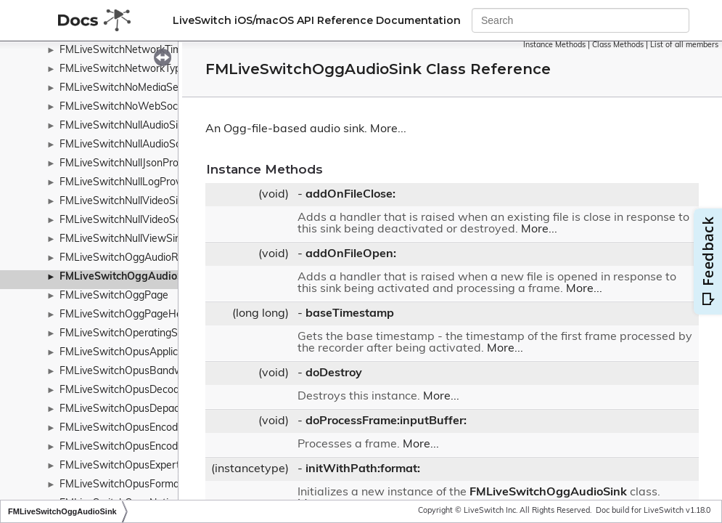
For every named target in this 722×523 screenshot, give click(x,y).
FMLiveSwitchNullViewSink (123, 239)
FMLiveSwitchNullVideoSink (124, 201)
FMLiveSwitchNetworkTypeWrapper (144, 69)
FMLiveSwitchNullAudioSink (124, 126)
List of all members (684, 45)
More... (388, 129)
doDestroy (333, 373)
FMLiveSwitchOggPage (114, 296)
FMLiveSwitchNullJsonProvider (130, 163)
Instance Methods (554, 45)
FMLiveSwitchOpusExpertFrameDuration (155, 466)
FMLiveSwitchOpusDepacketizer (135, 409)
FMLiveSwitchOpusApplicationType (141, 352)
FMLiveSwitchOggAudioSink (129, 277)
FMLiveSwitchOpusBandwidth (130, 371)
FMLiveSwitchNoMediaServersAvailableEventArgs (176, 88)
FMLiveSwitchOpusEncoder (123, 428)
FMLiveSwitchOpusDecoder (124, 390)
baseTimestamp (349, 314)
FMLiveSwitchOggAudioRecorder (137, 258)
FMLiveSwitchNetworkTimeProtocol (143, 50)
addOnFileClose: (350, 194)
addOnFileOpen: (350, 254)
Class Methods (618, 45)
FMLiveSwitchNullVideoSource (131, 220)
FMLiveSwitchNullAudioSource (131, 144)
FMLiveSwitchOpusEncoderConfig (139, 447)
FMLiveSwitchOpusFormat (121, 484)
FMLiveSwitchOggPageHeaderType (142, 314)
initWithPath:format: (362, 469)
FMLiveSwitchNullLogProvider (129, 182)
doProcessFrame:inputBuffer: (386, 421)
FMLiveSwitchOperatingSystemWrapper (153, 333)
